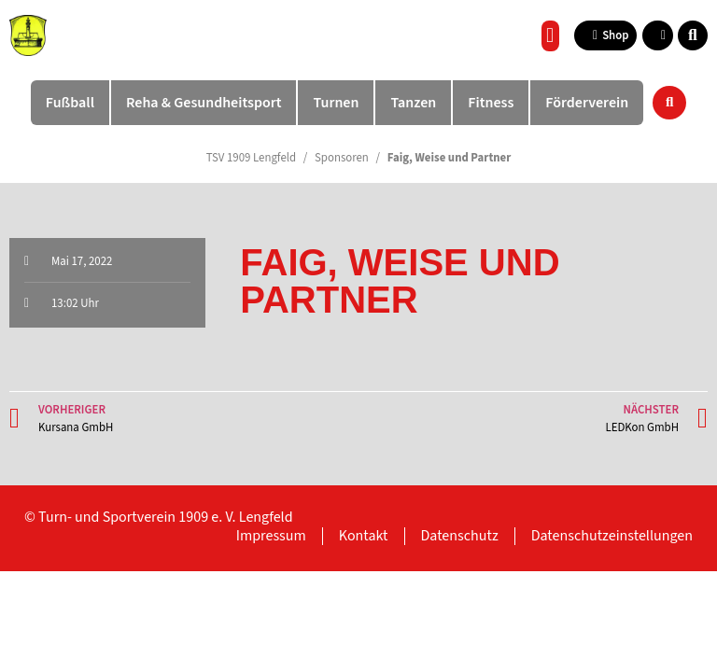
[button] (550, 36)
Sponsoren (342, 157)
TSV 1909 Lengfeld (251, 157)
